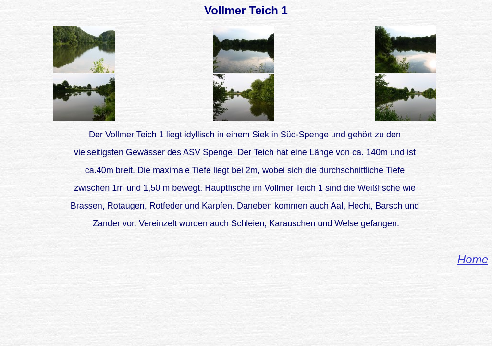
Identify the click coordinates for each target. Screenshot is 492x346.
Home (472, 259)
